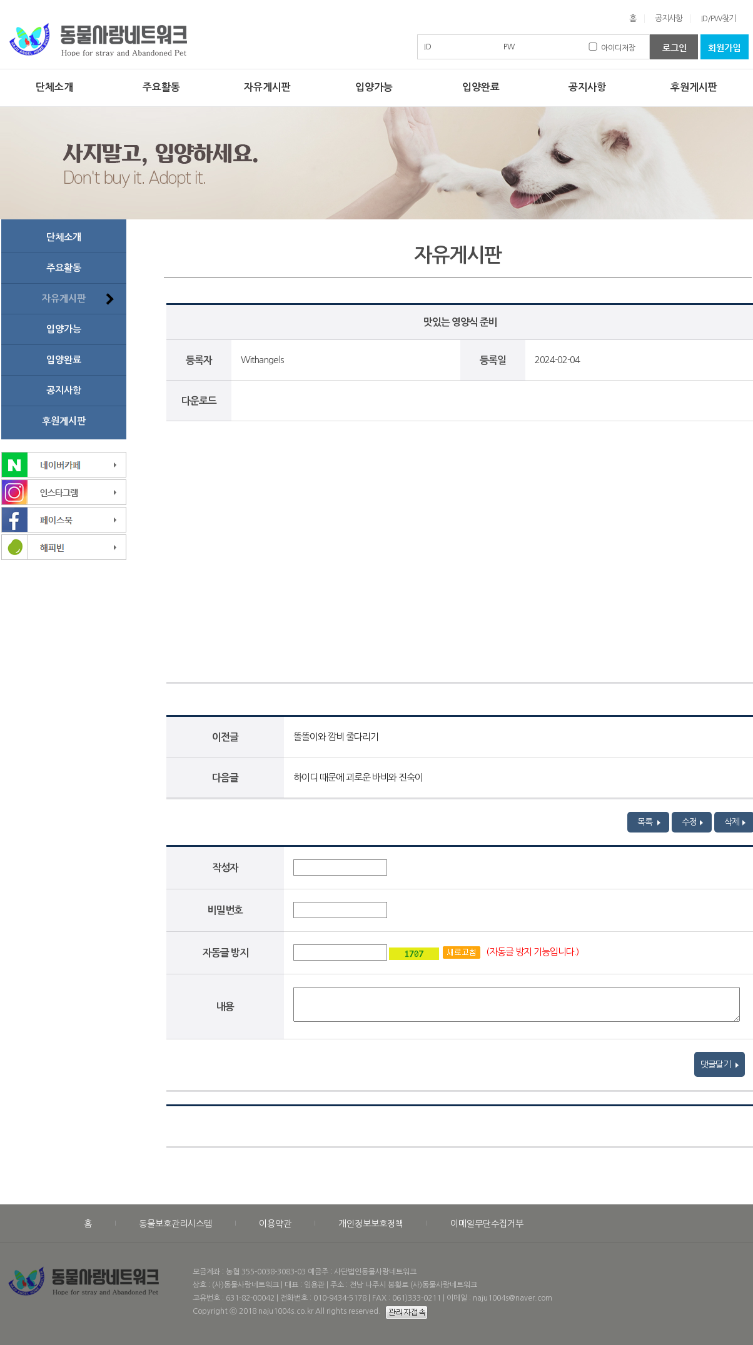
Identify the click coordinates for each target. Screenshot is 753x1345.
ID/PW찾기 (718, 18)
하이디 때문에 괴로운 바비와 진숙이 (358, 777)
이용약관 (275, 1223)
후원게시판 (693, 87)
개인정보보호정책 (370, 1223)
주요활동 (161, 87)
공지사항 (668, 18)
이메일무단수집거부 (486, 1223)
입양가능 (374, 87)
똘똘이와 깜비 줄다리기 (335, 736)
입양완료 (481, 87)
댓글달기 (719, 1064)
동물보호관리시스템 (175, 1223)
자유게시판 (267, 87)
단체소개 (54, 87)
